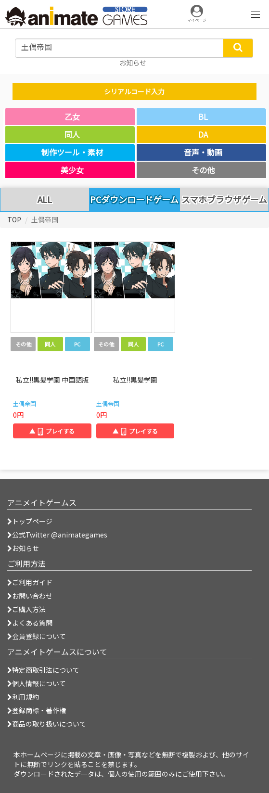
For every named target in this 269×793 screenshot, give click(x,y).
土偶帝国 (24, 403)
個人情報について (36, 683)
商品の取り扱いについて (46, 724)
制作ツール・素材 (72, 152)
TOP (14, 219)
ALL (45, 200)
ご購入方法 (26, 609)
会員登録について (36, 636)
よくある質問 (29, 622)
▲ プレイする (52, 431)
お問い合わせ (29, 596)
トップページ (29, 521)
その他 (203, 170)
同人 (72, 134)
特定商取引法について (43, 670)
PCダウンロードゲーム (134, 199)
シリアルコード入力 (134, 91)
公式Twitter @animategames (59, 534)
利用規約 (23, 697)
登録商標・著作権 (36, 710)
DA (203, 134)
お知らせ (23, 548)
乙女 (72, 116)
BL (203, 116)
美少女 (72, 170)
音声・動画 (203, 152)
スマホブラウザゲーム (224, 200)
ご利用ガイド (29, 582)
